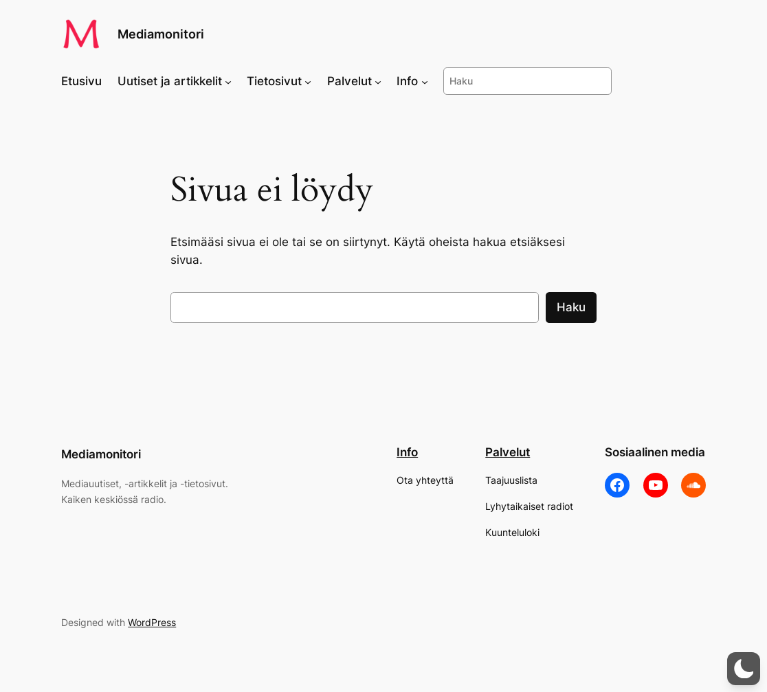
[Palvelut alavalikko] (378, 81)
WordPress (152, 622)
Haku (571, 307)
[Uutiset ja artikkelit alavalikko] (228, 81)
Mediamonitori (161, 33)
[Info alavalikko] (424, 81)
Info (407, 452)
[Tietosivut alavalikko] (307, 81)
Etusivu (81, 81)
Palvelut (507, 452)
